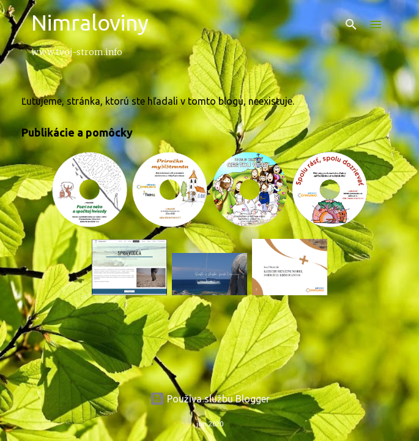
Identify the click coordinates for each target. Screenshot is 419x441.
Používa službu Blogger (210, 398)
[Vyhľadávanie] (351, 24)
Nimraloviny (90, 22)
